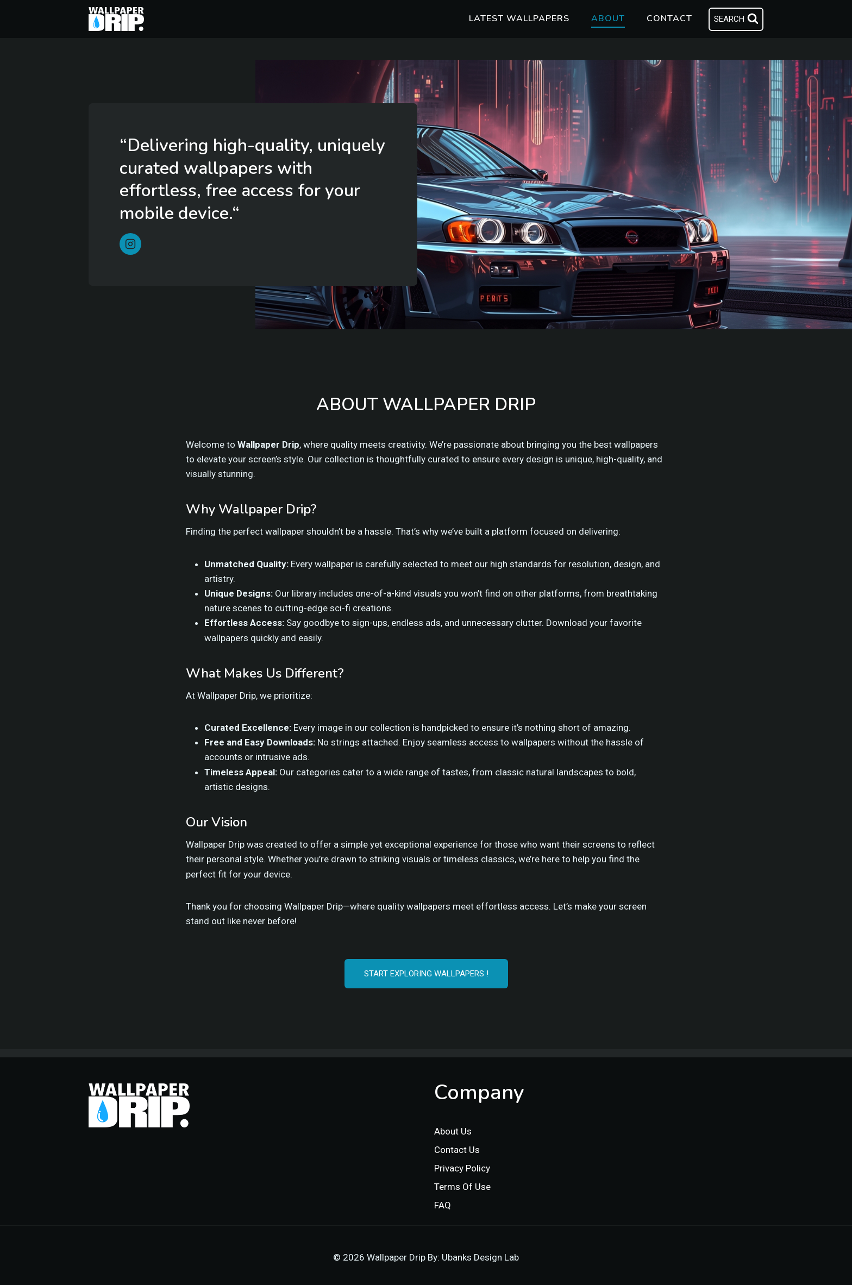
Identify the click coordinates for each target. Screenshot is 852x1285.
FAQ (442, 1205)
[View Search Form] (736, 19)
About (608, 18)
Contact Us (457, 1149)
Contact (669, 18)
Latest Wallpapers (519, 18)
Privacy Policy (462, 1168)
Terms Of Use (462, 1186)
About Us (453, 1131)
